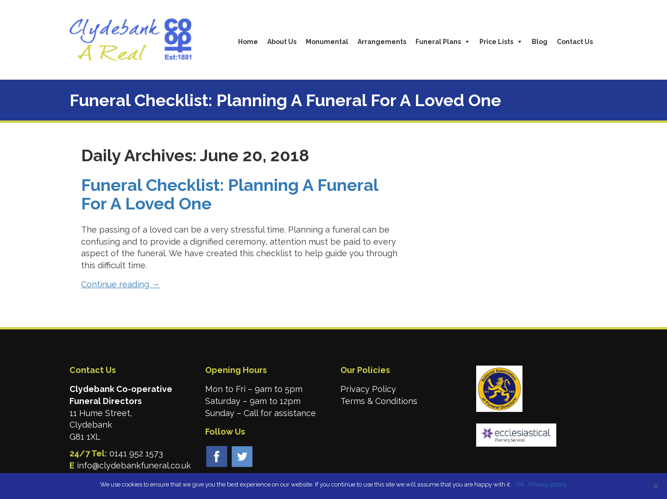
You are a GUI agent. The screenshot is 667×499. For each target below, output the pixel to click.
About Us (281, 41)
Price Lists (496, 41)
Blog (539, 41)
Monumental (327, 41)
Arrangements (382, 41)
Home (248, 41)
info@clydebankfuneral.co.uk (134, 465)
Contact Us (575, 41)
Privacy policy (548, 484)
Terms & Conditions (378, 401)
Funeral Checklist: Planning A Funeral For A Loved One (229, 194)
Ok (520, 484)
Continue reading (120, 284)
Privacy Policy (368, 389)
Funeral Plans (438, 41)
